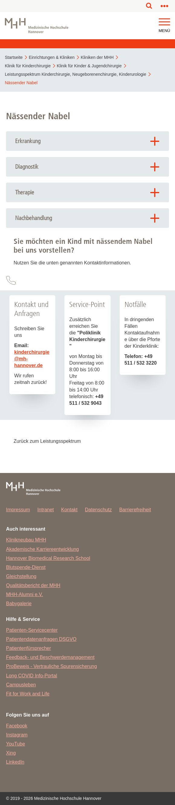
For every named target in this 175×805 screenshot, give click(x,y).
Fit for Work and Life (28, 693)
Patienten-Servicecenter (32, 630)
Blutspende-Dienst (26, 567)
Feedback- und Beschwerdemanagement (50, 657)
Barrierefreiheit (135, 509)
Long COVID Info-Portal (31, 675)
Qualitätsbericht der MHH (33, 585)
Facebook (16, 725)
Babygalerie (19, 603)
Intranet (45, 509)
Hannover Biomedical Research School (48, 558)
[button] (164, 22)
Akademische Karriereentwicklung (42, 549)
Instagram (17, 734)
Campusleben (21, 684)
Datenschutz (98, 509)
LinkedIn (15, 762)
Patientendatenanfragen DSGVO (41, 639)
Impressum (18, 509)
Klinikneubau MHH (26, 539)
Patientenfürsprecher (28, 648)
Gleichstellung (21, 576)
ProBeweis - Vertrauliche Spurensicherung (51, 666)
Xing (11, 752)
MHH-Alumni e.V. (24, 594)
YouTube (15, 743)
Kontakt (69, 509)
